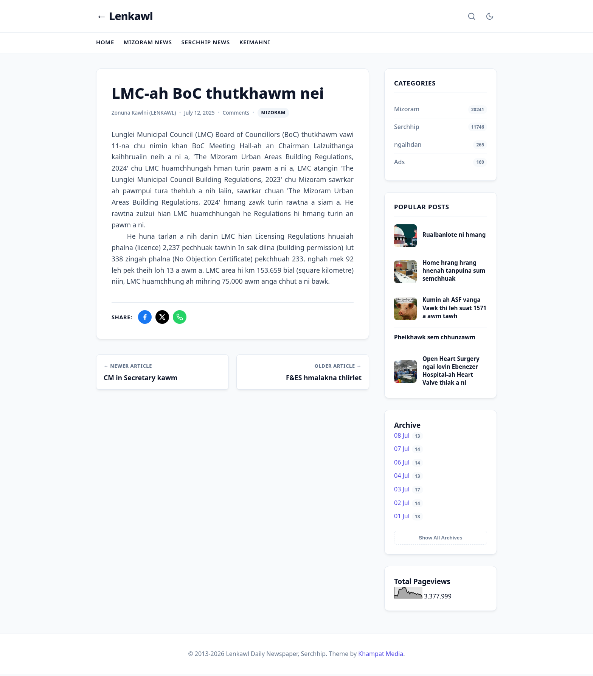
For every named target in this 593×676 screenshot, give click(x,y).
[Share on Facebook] (145, 319)
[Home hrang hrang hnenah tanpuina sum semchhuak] (405, 282)
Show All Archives (440, 539)
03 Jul (408, 491)
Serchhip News (208, 44)
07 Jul (408, 450)
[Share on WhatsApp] (179, 319)
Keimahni (257, 44)
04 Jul (408, 477)
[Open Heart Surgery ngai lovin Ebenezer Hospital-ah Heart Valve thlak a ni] (405, 382)
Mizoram (273, 114)
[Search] (471, 16)
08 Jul (408, 437)
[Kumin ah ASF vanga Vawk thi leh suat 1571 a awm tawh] (405, 319)
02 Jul (408, 504)
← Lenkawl (125, 16)
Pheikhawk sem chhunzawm (434, 339)
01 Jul (408, 518)
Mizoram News (149, 44)
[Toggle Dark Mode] (490, 16)
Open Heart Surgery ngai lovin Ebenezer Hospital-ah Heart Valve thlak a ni (451, 372)
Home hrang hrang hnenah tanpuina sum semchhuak (453, 272)
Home (105, 44)
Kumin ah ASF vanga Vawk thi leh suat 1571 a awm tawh (454, 310)
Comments (236, 114)
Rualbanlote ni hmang (454, 236)
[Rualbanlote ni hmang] (405, 246)
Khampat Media (380, 655)
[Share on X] (162, 319)
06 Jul (408, 464)
